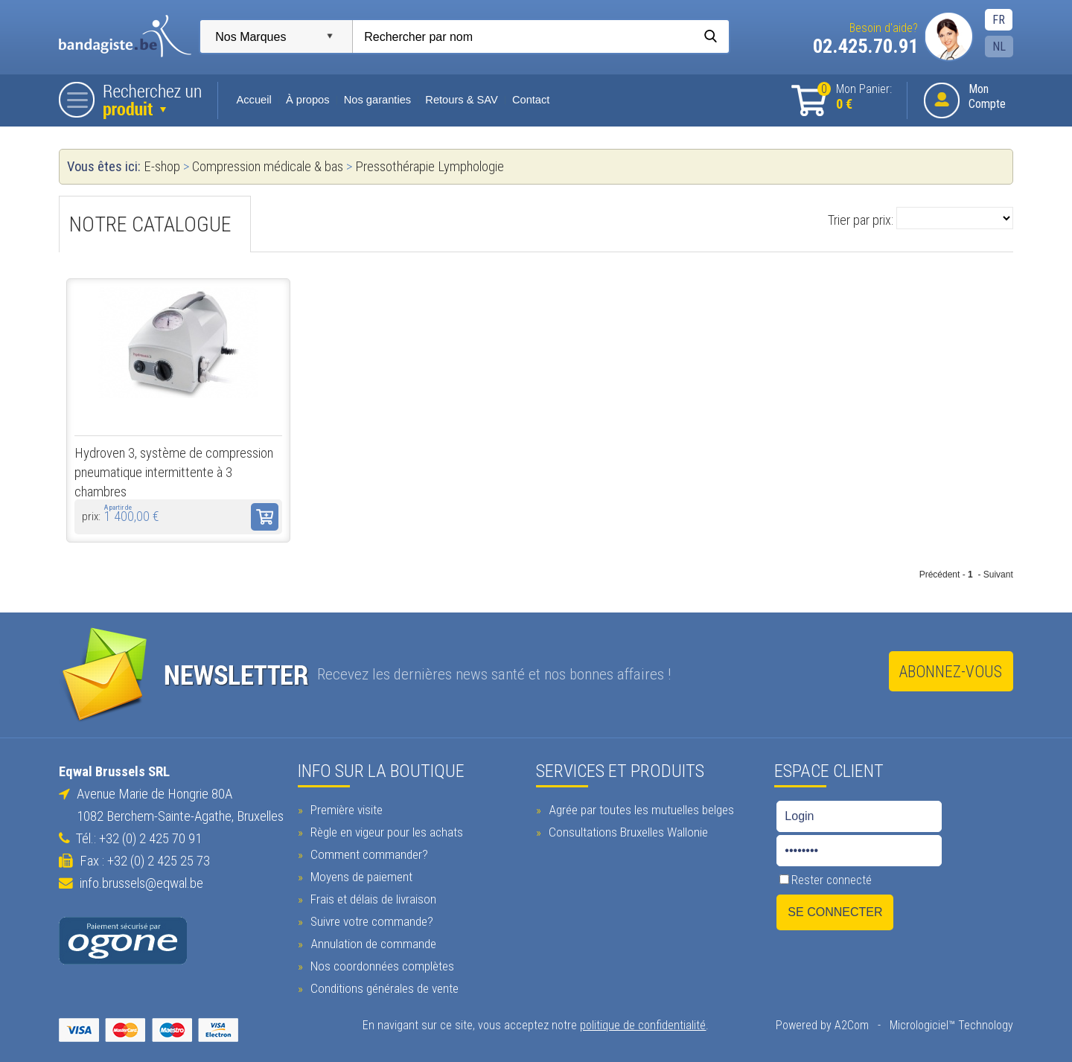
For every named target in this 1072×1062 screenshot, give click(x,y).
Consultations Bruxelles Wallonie (626, 829)
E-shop (162, 167)
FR (998, 20)
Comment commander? (367, 852)
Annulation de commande (371, 941)
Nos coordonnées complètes (380, 963)
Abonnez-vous (950, 671)
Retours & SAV (462, 100)
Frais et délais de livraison (371, 896)
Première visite (345, 807)
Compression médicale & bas (270, 167)
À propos (309, 100)
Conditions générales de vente (383, 986)
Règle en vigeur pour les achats (385, 829)
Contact (532, 100)
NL (998, 46)
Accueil (254, 100)
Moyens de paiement (359, 874)
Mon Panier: (854, 97)
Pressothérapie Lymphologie (430, 167)
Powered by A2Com (821, 1023)
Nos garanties (378, 100)
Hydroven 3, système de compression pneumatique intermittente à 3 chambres (174, 472)
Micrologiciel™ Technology (950, 1023)
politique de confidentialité (643, 1023)
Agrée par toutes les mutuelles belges (639, 807)
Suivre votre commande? (370, 919)
